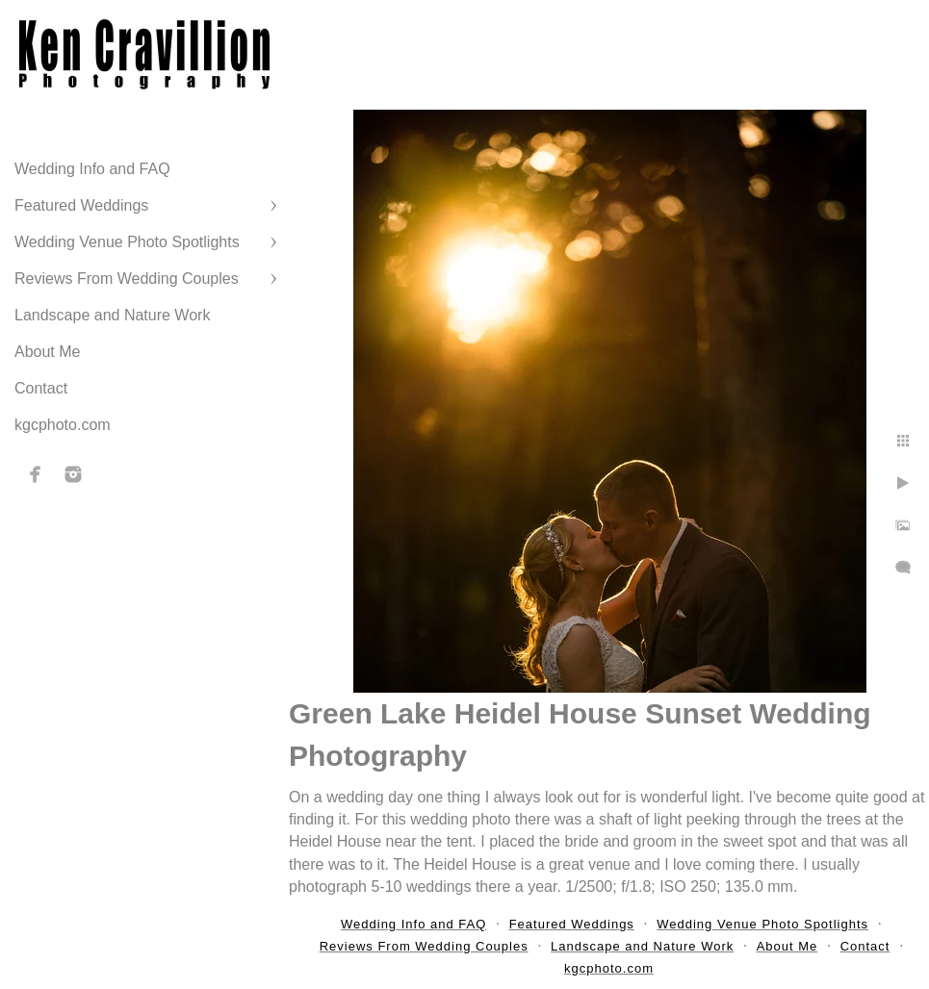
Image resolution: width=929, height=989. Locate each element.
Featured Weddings (81, 205)
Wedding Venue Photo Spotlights (127, 242)
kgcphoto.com (62, 425)
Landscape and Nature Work (112, 315)
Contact (40, 388)
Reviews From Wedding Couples (126, 278)
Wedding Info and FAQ (92, 169)
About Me (47, 351)
